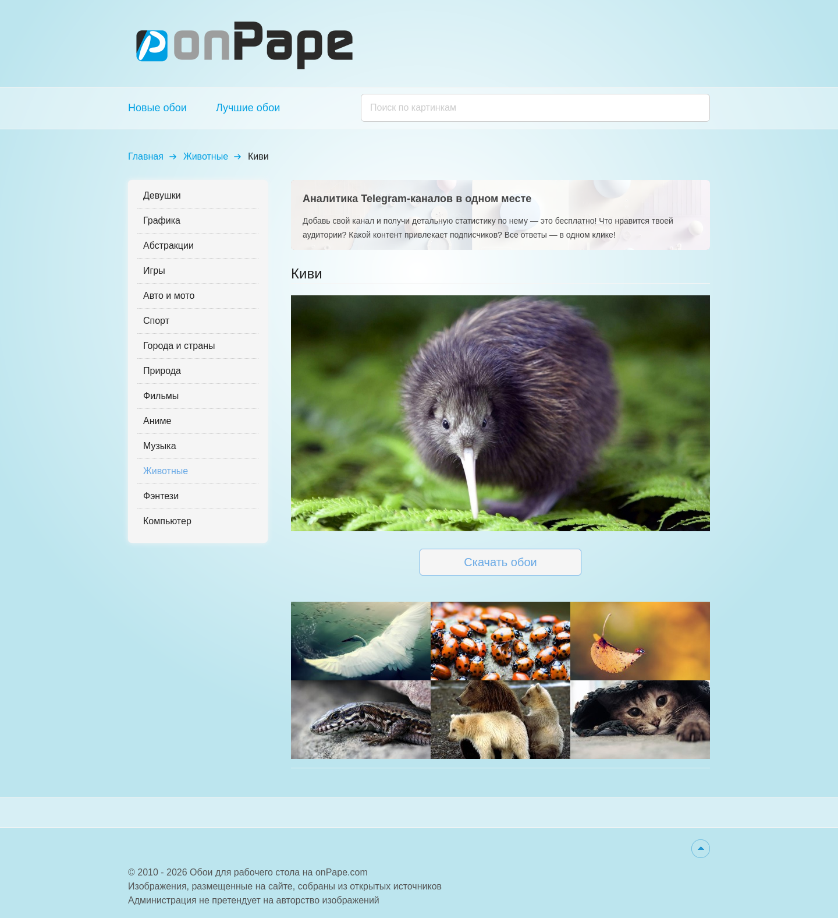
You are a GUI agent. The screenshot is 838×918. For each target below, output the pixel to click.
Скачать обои (500, 562)
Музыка (159, 446)
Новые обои (157, 108)
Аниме (157, 421)
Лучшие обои (248, 108)
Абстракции (168, 245)
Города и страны (179, 346)
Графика (161, 220)
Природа (162, 371)
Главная (146, 156)
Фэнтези (161, 496)
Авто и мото (168, 296)
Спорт (156, 321)
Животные (205, 156)
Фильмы (161, 396)
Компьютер (167, 521)
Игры (154, 271)
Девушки (162, 195)
